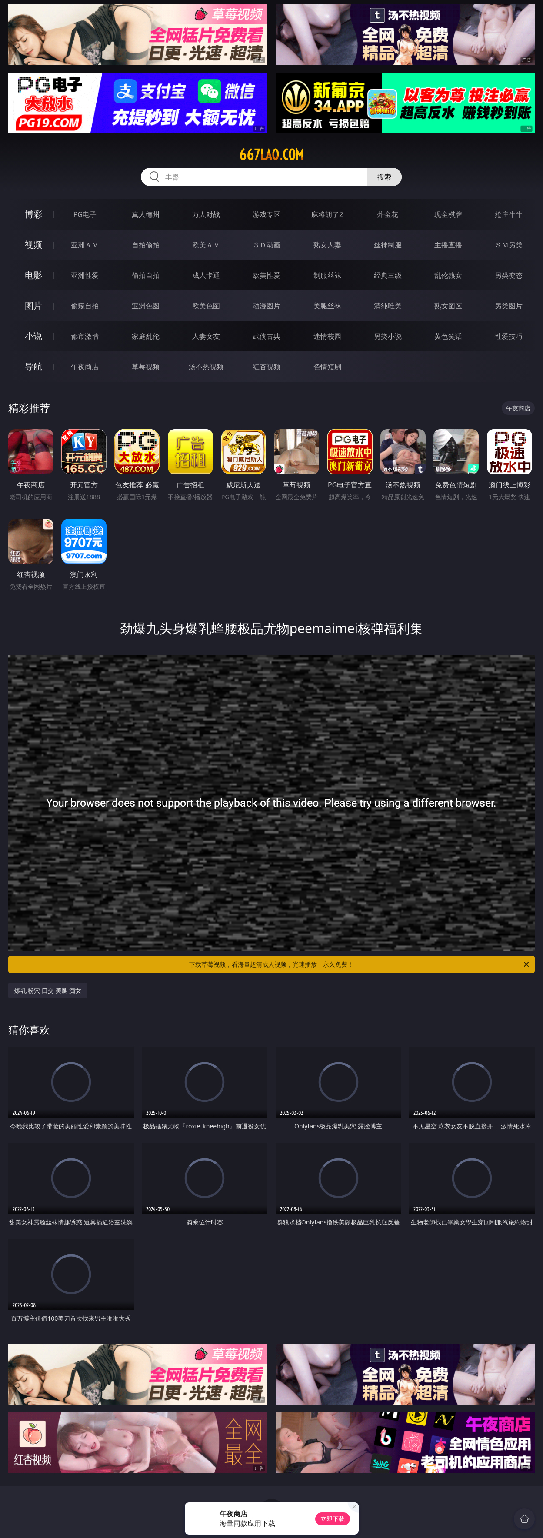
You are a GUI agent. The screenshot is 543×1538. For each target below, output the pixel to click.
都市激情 (85, 336)
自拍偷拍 (146, 245)
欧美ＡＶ (206, 245)
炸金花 (387, 214)
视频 (33, 244)
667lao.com (271, 154)
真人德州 (146, 214)
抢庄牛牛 (509, 214)
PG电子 (85, 214)
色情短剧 (327, 366)
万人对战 (206, 214)
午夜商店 (85, 366)
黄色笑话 (448, 336)
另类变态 (509, 275)
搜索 (384, 177)
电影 (33, 275)
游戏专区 (266, 214)
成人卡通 (206, 275)
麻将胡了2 (327, 214)
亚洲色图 (146, 305)
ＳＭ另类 (509, 245)
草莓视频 (146, 366)
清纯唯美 (388, 305)
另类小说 (388, 336)
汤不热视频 (206, 366)
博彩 (33, 214)
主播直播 (448, 245)
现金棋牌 (448, 214)
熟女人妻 (327, 245)
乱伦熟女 (448, 275)
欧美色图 (206, 305)
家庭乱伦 (146, 336)
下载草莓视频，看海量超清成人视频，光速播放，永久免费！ (359, 964)
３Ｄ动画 (266, 245)
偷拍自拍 (146, 275)
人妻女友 (206, 336)
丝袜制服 (388, 245)
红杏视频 (266, 366)
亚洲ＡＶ (85, 245)
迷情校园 (327, 336)
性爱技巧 (509, 336)
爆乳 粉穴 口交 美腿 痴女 (48, 990)
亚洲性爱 (85, 275)
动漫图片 (266, 305)
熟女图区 (448, 305)
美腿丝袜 (327, 305)
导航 (33, 366)
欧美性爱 (266, 275)
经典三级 (388, 275)
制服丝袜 (327, 275)
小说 (33, 336)
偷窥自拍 (85, 305)
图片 (33, 305)
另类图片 (509, 305)
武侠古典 (266, 336)
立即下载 (332, 1519)
